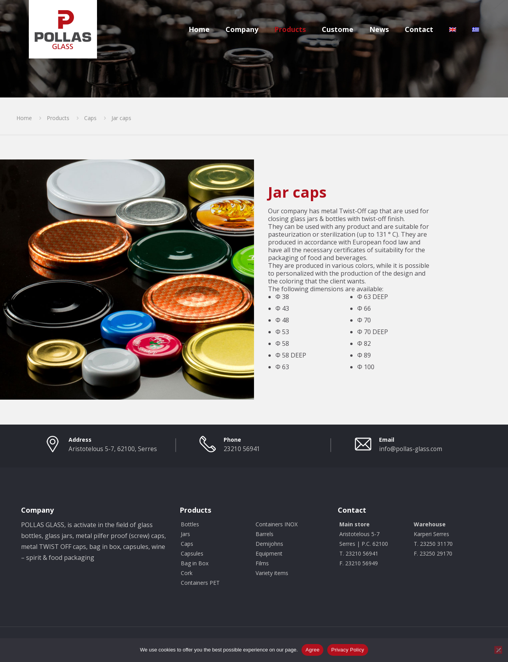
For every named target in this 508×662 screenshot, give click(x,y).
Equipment (269, 553)
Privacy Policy (347, 650)
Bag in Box (194, 563)
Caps (90, 118)
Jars (185, 534)
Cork (186, 573)
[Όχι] (498, 650)
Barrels (264, 534)
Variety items (272, 573)
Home (24, 118)
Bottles (190, 524)
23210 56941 (242, 449)
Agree (312, 650)
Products (58, 118)
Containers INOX (277, 524)
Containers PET (200, 582)
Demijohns (269, 543)
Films (262, 563)
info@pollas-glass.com (410, 449)
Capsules (192, 553)
